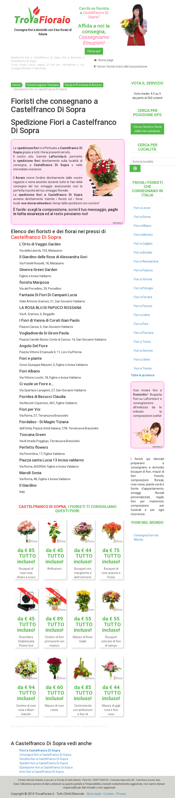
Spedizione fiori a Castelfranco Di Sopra (46, 767)
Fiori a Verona (143, 279)
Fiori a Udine (142, 315)
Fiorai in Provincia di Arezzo (83, 85)
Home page (103, 60)
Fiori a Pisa (141, 324)
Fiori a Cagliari (143, 243)
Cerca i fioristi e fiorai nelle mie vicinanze (147, 129)
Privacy (121, 793)
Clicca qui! (93, 51)
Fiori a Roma (142, 217)
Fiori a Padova (143, 270)
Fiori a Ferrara (143, 297)
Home (16, 85)
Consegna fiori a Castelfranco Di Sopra (45, 754)
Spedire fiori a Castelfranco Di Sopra (43, 763)
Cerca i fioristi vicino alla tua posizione (120, 66)
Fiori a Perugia (143, 288)
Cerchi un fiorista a (94, 12)
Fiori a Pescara (143, 332)
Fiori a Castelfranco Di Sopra (39, 750)
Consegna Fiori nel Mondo (146, 537)
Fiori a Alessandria (146, 261)
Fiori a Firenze (143, 306)
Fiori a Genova (143, 350)
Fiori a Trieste (143, 368)
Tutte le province (142, 375)
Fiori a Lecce (142, 208)
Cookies (108, 793)
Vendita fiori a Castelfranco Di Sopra (43, 759)
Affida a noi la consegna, (94, 34)
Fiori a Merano (143, 234)
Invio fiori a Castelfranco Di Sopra (41, 771)
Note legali (94, 793)
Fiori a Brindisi (143, 252)
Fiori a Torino (142, 341)
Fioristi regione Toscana (43, 85)
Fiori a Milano (142, 225)
